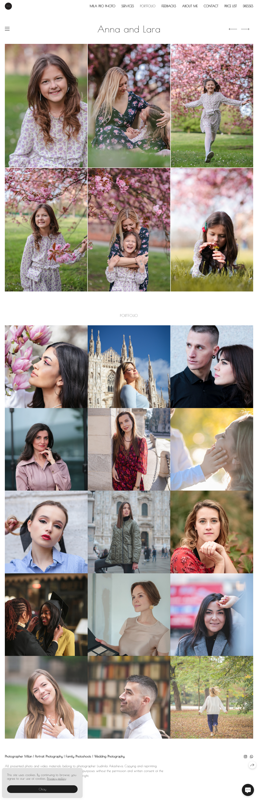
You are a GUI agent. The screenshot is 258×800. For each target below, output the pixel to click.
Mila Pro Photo (102, 6)
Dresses (248, 6)
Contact (211, 6)
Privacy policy (56, 778)
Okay (42, 789)
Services (127, 6)
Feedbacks (168, 6)
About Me (190, 6)
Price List (230, 6)
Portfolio (147, 6)
